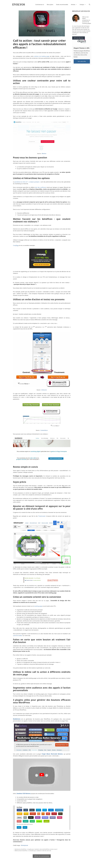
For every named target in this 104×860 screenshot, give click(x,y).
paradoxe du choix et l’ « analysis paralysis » (27, 182)
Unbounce (44, 390)
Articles (74, 4)
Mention (44, 153)
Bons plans (50, 4)
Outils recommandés (62, 4)
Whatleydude (24, 845)
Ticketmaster (42, 516)
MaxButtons (16, 719)
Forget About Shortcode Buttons (52, 754)
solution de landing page (41, 56)
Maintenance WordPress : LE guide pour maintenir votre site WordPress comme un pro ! (36, 849)
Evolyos (83, 4)
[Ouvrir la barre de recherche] (89, 4)
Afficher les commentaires (41, 856)
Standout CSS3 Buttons (24, 793)
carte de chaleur (17, 635)
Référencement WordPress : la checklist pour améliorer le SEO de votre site (33, 850)
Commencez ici (39, 4)
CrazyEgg (15, 245)
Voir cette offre (82, 61)
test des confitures (40, 187)
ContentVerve (44, 430)
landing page (38, 606)
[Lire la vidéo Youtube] (41, 775)
